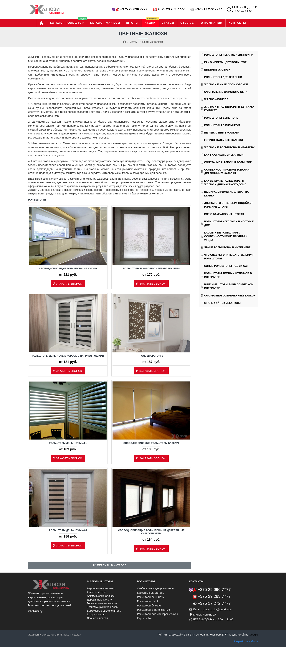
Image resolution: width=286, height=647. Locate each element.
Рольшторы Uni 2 (151, 355)
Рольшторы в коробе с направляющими (151, 268)
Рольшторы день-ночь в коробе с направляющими (68, 355)
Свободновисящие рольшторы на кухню (68, 268)
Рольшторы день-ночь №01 (68, 443)
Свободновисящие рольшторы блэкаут (151, 443)
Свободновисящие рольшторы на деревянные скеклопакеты (151, 532)
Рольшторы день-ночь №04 (68, 530)
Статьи (134, 41)
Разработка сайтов (246, 641)
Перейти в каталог (111, 565)
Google (253, 634)
